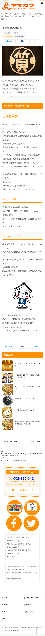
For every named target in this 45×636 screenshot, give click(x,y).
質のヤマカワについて (32, 598)
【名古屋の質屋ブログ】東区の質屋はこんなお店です (27, 376)
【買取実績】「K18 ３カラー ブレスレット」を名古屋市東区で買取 (13, 441)
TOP (22, 455)
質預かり (27, 605)
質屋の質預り (19, 36)
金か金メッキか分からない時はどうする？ (27, 364)
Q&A (3, 619)
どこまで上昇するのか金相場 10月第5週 (28, 388)
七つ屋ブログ (7, 36)
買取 (3, 612)
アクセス (5, 598)
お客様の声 (28, 612)
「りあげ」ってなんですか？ (24, 410)
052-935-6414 (24, 478)
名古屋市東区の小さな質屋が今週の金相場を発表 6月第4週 (27, 423)
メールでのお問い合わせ (25, 490)
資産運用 (5, 605)
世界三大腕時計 (36, 441)
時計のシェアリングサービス (24, 398)
